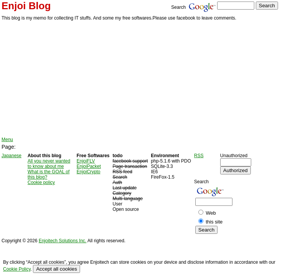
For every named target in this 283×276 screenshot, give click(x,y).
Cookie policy (41, 182)
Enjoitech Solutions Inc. (63, 240)
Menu (7, 139)
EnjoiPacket (89, 166)
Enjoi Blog (26, 6)
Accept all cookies (56, 269)
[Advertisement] (141, 79)
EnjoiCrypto (88, 171)
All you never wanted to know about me (49, 163)
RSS (199, 155)
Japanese (11, 155)
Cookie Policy (17, 269)
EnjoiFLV (86, 161)
